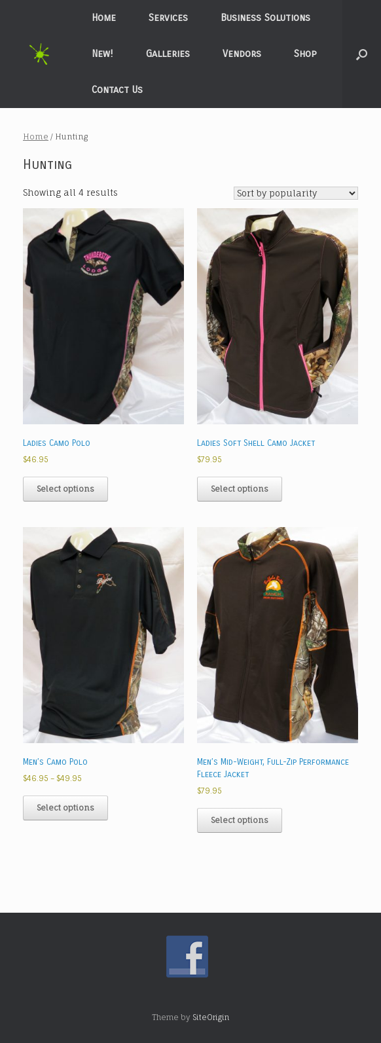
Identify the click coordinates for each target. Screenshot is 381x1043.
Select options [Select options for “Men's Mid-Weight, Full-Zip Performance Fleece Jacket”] (239, 820)
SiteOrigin (210, 1017)
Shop (305, 54)
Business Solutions (265, 18)
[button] (361, 54)
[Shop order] (296, 193)
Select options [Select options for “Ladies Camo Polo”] (65, 489)
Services (168, 18)
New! (102, 54)
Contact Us (117, 90)
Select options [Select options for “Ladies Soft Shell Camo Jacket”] (239, 489)
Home (104, 18)
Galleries (168, 54)
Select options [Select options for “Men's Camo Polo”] (65, 808)
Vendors (242, 54)
